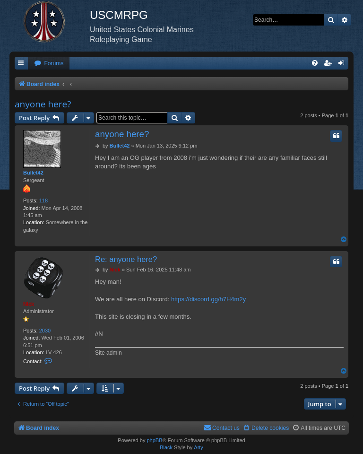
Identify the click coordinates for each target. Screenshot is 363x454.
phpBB (154, 440)
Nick (28, 304)
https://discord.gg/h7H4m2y (208, 299)
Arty (198, 447)
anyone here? (43, 104)
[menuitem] (49, 63)
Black (166, 447)
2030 (45, 330)
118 (43, 200)
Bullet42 (33, 172)
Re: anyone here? (126, 259)
